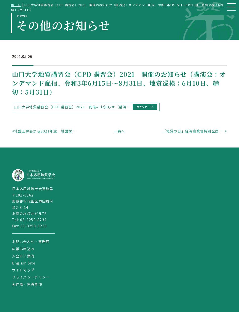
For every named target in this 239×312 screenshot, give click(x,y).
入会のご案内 (23, 255)
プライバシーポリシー (31, 277)
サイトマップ (23, 269)
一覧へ (119, 131)
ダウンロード (145, 107)
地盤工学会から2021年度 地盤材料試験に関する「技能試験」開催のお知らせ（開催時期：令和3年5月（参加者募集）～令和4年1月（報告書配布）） (45, 131)
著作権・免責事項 (27, 284)
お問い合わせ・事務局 (31, 241)
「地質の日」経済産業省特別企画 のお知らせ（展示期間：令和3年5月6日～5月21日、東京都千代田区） (193, 131)
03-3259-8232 (33, 219)
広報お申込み (23, 248)
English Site (23, 263)
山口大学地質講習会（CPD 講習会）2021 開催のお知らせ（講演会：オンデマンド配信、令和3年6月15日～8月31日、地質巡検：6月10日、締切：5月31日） (72, 106)
